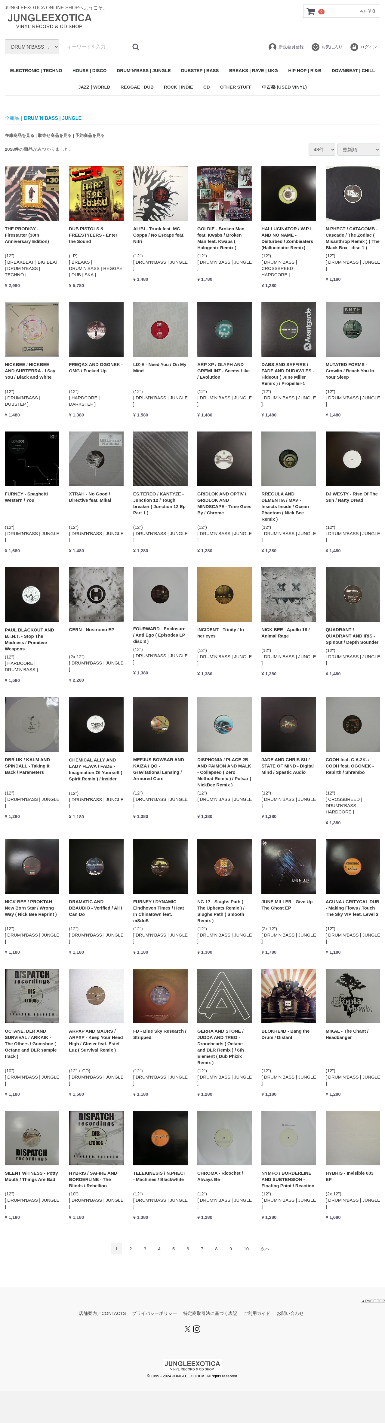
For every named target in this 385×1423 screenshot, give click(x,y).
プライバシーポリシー (154, 1313)
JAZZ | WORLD (94, 86)
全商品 (12, 118)
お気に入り (327, 47)
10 (246, 1249)
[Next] (265, 1249)
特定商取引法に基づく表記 (210, 1313)
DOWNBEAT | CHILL (353, 70)
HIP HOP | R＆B (304, 70)
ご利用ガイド (256, 1313)
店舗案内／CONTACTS (102, 1313)
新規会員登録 (286, 47)
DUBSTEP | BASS (200, 70)
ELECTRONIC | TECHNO (36, 70)
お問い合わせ (290, 1313)
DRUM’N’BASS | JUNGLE (144, 70)
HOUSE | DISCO (89, 70)
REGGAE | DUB (137, 86)
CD (206, 86)
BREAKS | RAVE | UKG (253, 70)
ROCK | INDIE (178, 86)
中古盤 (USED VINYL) (284, 86)
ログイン (363, 47)
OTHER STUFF (236, 86)
